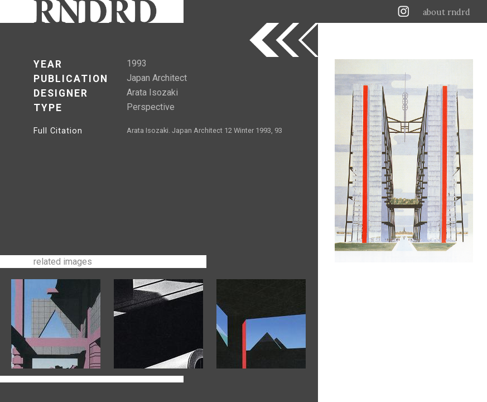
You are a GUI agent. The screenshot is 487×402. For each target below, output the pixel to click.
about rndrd (446, 12)
